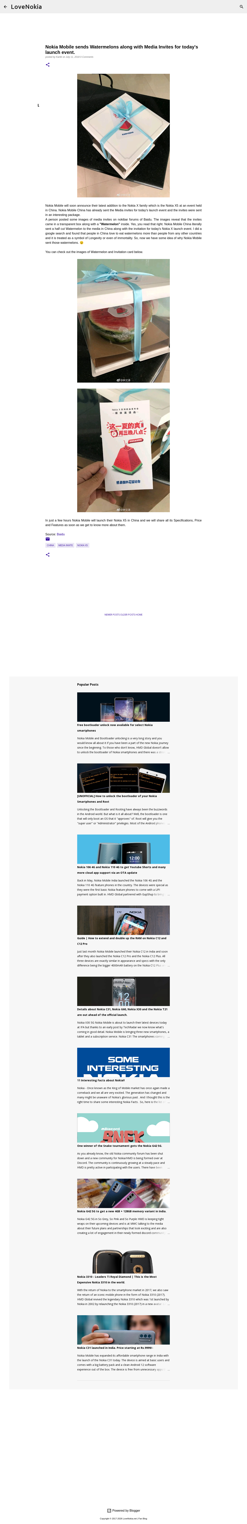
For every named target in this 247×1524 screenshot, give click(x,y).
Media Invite (65, 545)
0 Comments (86, 57)
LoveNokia (26, 6)
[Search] (241, 6)
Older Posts (128, 614)
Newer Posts (112, 614)
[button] (47, 65)
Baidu (61, 534)
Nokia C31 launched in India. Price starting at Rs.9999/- (115, 1348)
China (50, 545)
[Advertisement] (83, 597)
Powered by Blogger (123, 1510)
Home (139, 614)
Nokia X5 (82, 545)
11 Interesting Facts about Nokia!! (101, 1080)
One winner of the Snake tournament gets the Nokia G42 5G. (119, 1146)
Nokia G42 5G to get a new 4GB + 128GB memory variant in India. (121, 1211)
